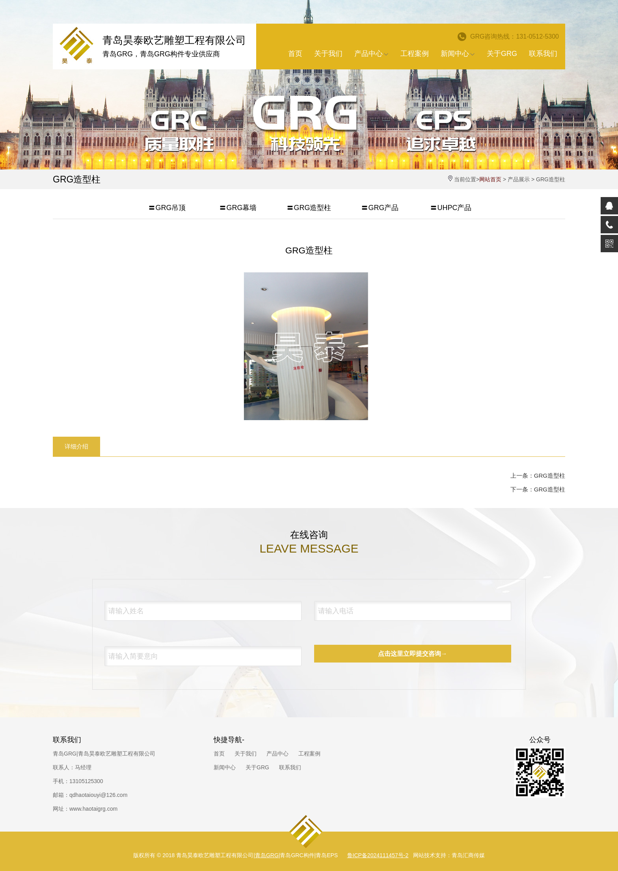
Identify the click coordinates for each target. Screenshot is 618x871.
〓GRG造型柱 (309, 208)
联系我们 (543, 54)
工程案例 (414, 54)
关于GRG (502, 54)
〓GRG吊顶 (167, 208)
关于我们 (328, 54)
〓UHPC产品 (450, 208)
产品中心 (371, 54)
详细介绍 (76, 446)
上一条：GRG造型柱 (537, 475)
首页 (295, 54)
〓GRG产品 (379, 208)
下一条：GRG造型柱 (537, 489)
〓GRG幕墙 (238, 208)
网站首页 (490, 179)
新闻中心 (458, 54)
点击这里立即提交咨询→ (412, 653)
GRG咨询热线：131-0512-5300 (508, 36)
